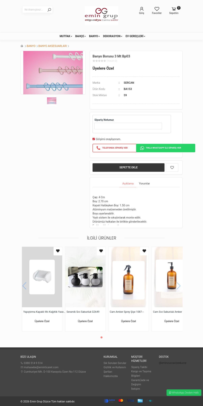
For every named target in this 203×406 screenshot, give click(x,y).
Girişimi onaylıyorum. (108, 139)
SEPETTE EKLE (128, 167)
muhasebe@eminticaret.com (39, 367)
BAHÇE (79, 36)
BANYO (93, 36)
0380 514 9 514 (31, 363)
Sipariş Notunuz (104, 119)
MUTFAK (65, 36)
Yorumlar (144, 183)
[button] (101, 337)
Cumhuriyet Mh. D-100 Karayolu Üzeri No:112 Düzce (53, 371)
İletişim (135, 388)
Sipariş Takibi (139, 367)
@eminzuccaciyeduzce (172, 363)
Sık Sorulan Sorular (115, 363)
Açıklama (128, 183)
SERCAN (129, 82)
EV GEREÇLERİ (134, 36)
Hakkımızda (111, 376)
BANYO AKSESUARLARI (52, 46)
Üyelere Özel (103, 68)
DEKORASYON (111, 36)
